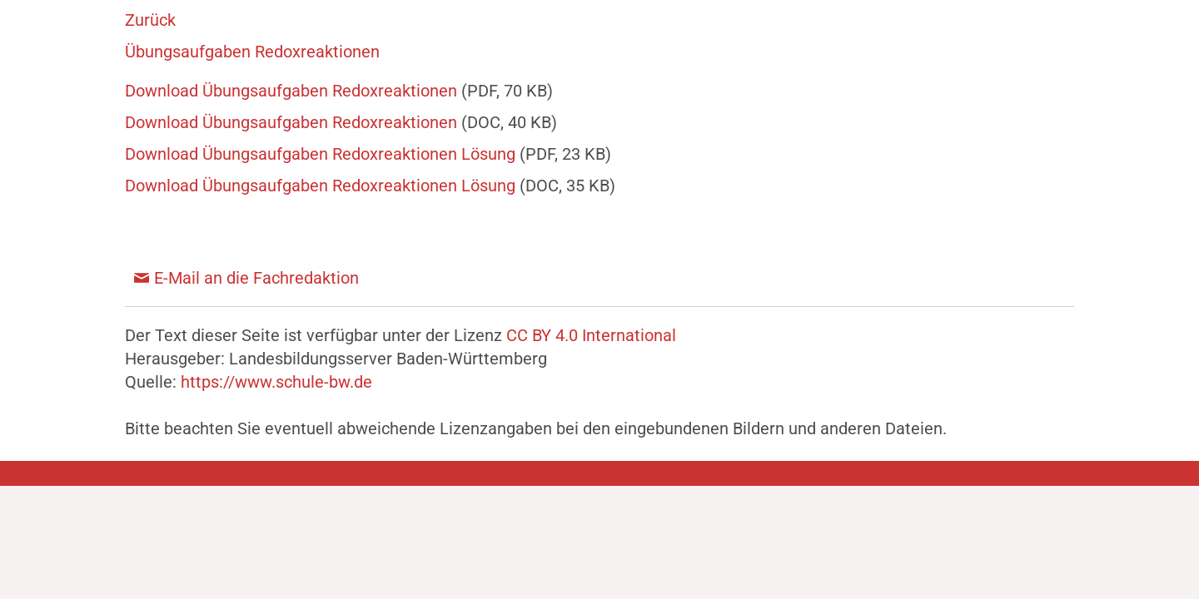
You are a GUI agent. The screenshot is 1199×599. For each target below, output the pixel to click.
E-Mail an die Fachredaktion (256, 278)
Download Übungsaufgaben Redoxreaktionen (293, 91)
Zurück (150, 20)
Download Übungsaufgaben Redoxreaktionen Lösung (322, 154)
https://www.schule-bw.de (276, 382)
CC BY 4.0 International (591, 335)
